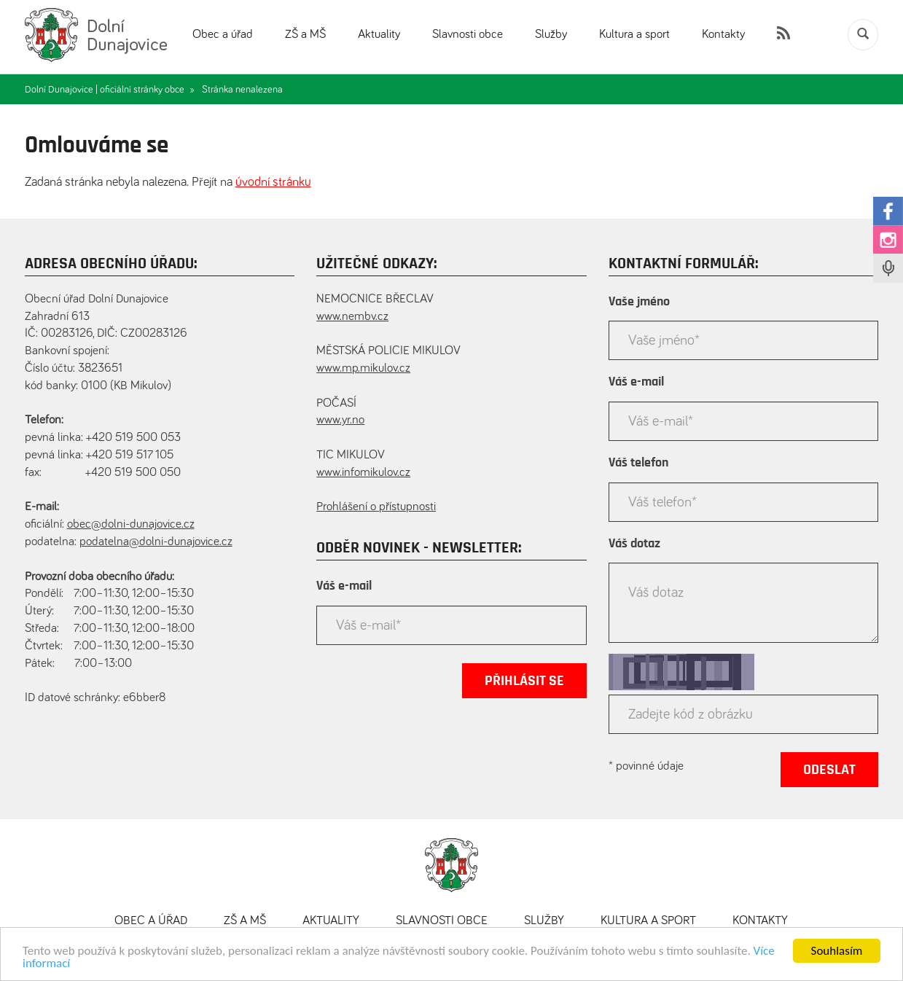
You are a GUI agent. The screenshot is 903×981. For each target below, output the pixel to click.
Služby (551, 34)
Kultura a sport (634, 34)
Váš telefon (638, 462)
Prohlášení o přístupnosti (376, 507)
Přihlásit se (524, 680)
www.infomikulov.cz (363, 472)
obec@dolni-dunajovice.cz (131, 524)
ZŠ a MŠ (305, 34)
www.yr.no (340, 420)
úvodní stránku (273, 182)
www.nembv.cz (352, 316)
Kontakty (723, 34)
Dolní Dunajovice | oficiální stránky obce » (110, 90)
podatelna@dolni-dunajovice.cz (155, 542)
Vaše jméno (639, 301)
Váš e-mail (344, 586)
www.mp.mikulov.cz (363, 368)
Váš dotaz (634, 543)
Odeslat (829, 769)
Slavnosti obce (467, 34)
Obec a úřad (222, 34)
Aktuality (379, 34)
